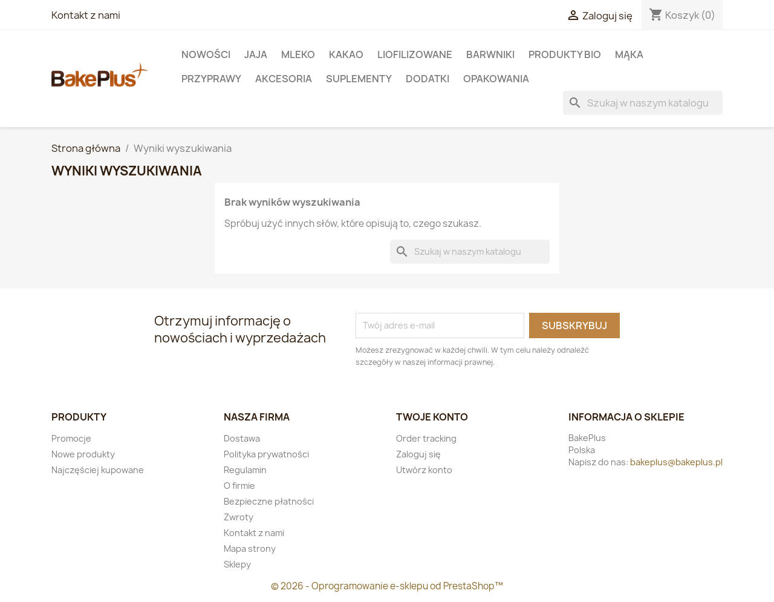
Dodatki (427, 78)
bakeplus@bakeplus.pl (676, 462)
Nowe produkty (83, 454)
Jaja (255, 54)
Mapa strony (250, 548)
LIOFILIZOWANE (414, 54)
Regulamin (245, 470)
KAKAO (346, 54)
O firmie (239, 485)
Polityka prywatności (266, 454)
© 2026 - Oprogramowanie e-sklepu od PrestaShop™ (387, 586)
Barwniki (490, 54)
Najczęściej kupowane (97, 470)
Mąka (629, 54)
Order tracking (426, 438)
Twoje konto (432, 417)
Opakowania (496, 78)
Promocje (71, 438)
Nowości (205, 54)
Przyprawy (211, 78)
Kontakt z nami (85, 15)
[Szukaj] (643, 103)
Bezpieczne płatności (269, 501)
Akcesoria (283, 78)
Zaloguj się (418, 454)
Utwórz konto (424, 470)
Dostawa (242, 438)
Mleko (298, 54)
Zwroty (238, 517)
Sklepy (237, 564)
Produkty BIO (564, 54)
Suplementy (359, 78)
